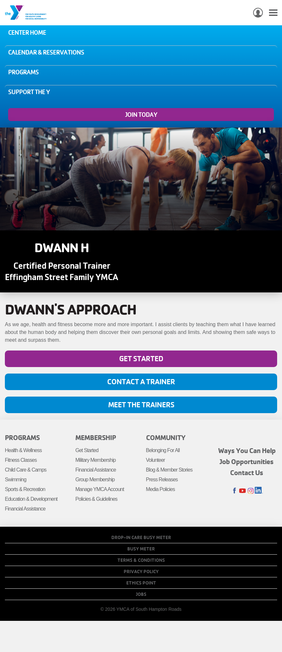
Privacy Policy (141, 571)
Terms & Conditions (141, 560)
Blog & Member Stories (169, 470)
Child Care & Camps (25, 470)
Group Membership (95, 479)
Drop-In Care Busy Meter (141, 537)
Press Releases (162, 479)
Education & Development (31, 499)
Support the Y (29, 92)
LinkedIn (259, 491)
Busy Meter (141, 549)
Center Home (27, 32)
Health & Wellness (23, 450)
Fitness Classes (21, 460)
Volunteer (155, 460)
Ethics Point (141, 583)
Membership (95, 437)
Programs (23, 72)
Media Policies (160, 489)
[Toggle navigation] (273, 13)
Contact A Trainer (141, 381)
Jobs (141, 594)
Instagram (251, 491)
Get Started (141, 358)
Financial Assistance (25, 508)
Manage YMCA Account (99, 489)
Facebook (234, 491)
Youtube (243, 491)
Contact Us (246, 472)
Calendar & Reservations (46, 52)
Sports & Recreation (25, 489)
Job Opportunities (247, 461)
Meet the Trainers (141, 404)
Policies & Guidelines (96, 499)
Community (165, 437)
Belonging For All (163, 450)
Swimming (15, 479)
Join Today (141, 114)
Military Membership (95, 460)
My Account (258, 13)
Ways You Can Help (247, 450)
